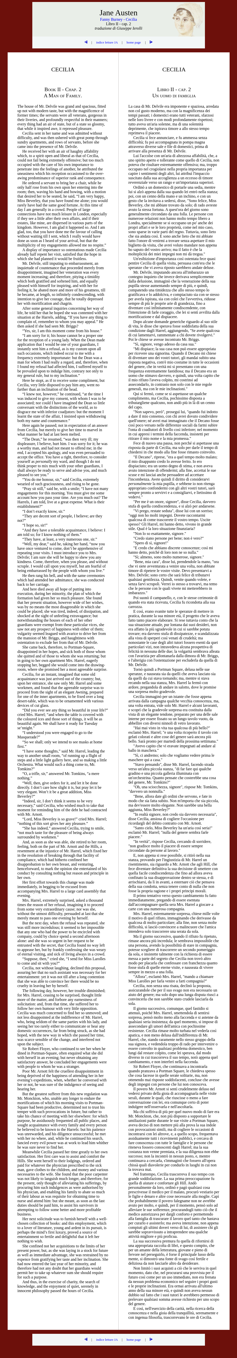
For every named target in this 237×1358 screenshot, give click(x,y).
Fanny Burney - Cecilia (118, 19)
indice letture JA (107, 42)
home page (134, 42)
